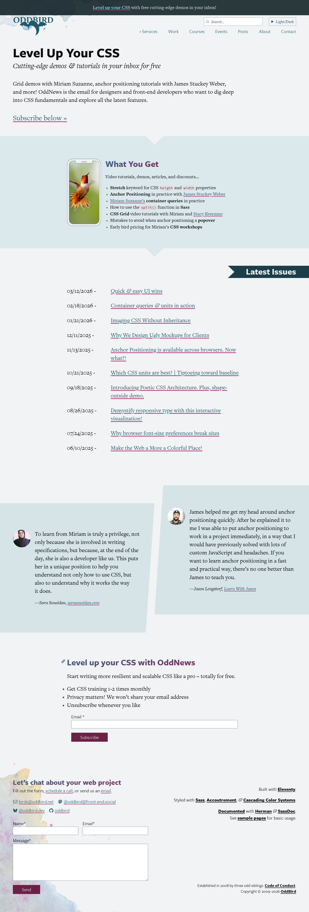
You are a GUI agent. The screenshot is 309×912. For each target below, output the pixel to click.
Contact (288, 31)
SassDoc (286, 811)
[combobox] (233, 21)
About (265, 31)
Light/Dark (285, 21)
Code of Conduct (280, 885)
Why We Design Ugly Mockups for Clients (160, 335)
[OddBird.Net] (33, 26)
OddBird (288, 891)
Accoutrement (221, 800)
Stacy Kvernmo (208, 214)
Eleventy (286, 789)
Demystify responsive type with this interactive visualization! (166, 414)
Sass (200, 800)
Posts (243, 31)
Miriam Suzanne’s (127, 201)
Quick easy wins (136, 291)
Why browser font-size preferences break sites (165, 433)
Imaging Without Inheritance (151, 320)
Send (26, 889)
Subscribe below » (40, 118)
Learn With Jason (240, 589)
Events (221, 31)
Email (85, 716)
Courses (197, 31)
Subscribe (89, 737)
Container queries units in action (153, 305)
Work (173, 31)
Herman (263, 811)
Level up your (111, 7)
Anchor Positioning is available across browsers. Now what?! (173, 354)
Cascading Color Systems (269, 800)
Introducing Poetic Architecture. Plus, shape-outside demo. (169, 391)
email (106, 790)
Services (149, 31)
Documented (231, 811)
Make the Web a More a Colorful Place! (156, 448)
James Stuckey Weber (204, 194)
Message (29, 840)
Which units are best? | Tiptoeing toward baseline (175, 372)
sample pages (252, 818)
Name (27, 823)
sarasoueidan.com (83, 602)
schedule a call (59, 790)
